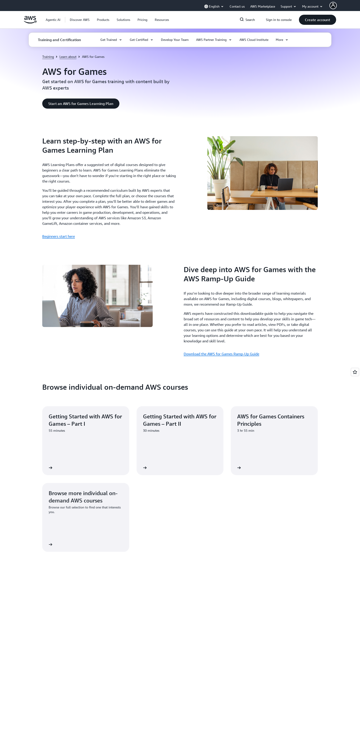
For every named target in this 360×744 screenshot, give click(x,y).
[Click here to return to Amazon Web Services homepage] (30, 22)
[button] (79, 20)
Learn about (67, 57)
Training (48, 57)
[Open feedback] (355, 372)
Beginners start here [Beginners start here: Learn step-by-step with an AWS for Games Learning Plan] (58, 236)
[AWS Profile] (333, 5)
